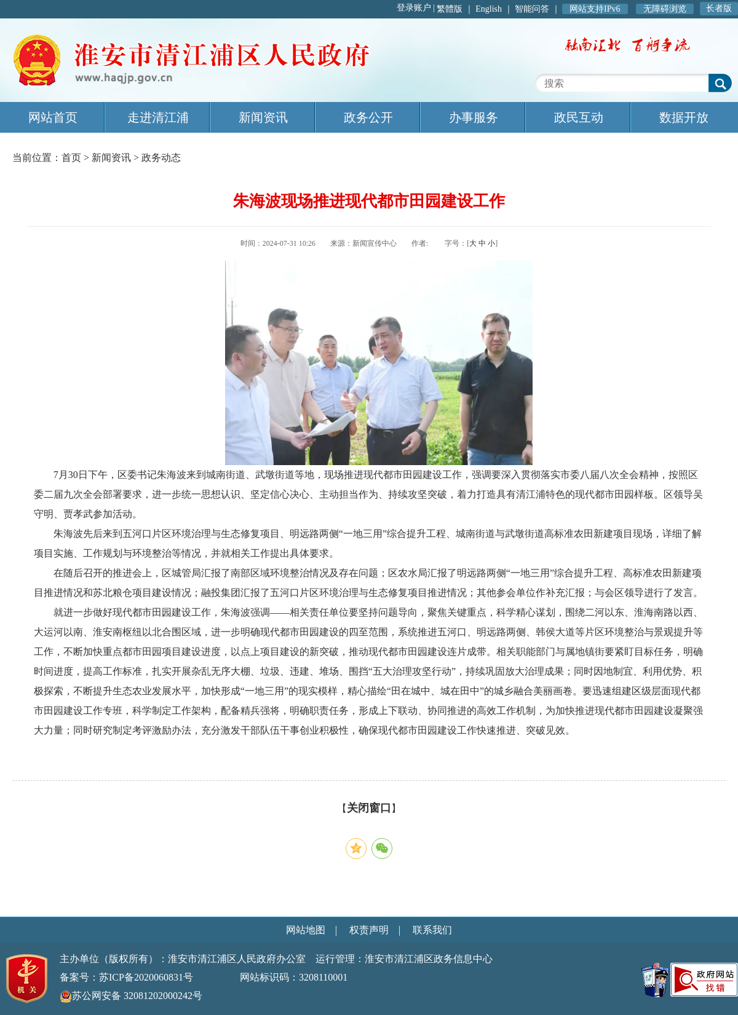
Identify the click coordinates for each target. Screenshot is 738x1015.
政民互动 (578, 117)
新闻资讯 (263, 117)
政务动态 (161, 157)
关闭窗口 (369, 808)
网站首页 (52, 117)
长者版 (719, 8)
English (488, 9)
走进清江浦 (158, 117)
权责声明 (369, 930)
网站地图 (305, 930)
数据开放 (683, 117)
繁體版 (449, 9)
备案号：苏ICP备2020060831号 (126, 977)
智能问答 (532, 9)
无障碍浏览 (664, 9)
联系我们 (432, 930)
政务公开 (368, 117)
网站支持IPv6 (594, 9)
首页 (71, 157)
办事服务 (473, 117)
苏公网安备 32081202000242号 (131, 995)
